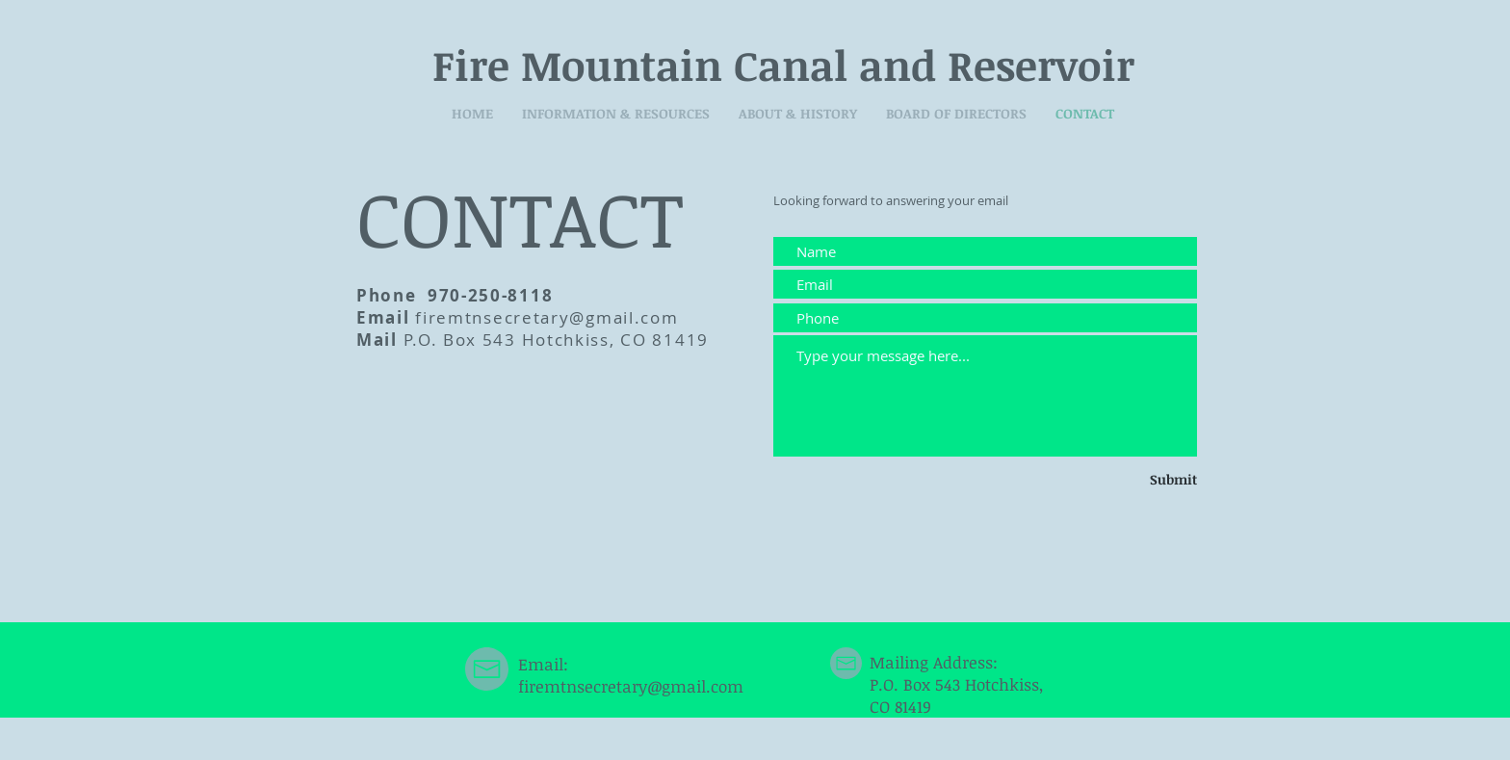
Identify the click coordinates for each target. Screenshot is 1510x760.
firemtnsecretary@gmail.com (546, 317)
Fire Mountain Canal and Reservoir (783, 64)
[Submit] (1144, 479)
